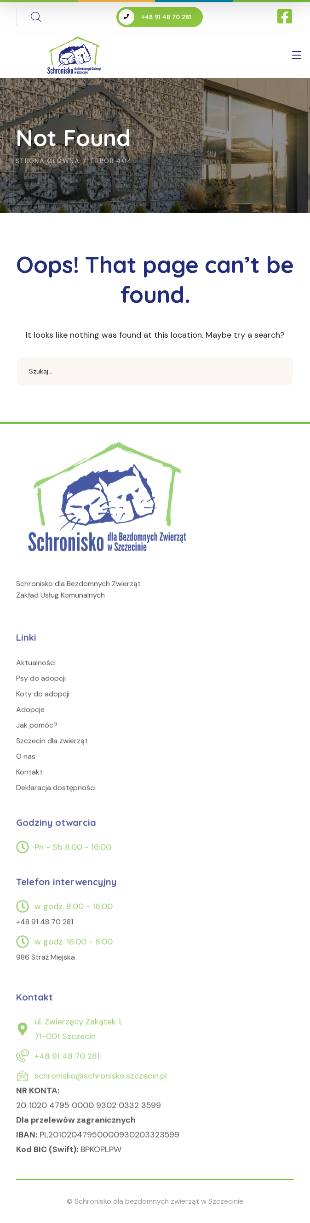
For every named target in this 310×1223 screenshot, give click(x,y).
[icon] (285, 17)
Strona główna (47, 161)
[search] (35, 17)
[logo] (109, 507)
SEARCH (279, 371)
